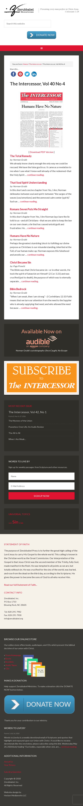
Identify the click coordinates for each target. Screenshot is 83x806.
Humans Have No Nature (24, 235)
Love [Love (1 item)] (10, 523)
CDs (7, 668)
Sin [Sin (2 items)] (15, 521)
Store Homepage (13, 655)
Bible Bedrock (18, 289)
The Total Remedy (21, 156)
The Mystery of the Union (20, 420)
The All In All (14, 433)
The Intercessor (35, 64)
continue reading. (35, 174)
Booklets (9, 662)
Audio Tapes (11, 665)
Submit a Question (12, 772)
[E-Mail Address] (41, 486)
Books (8, 658)
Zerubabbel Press (41, 10)
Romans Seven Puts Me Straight (29, 209)
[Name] (41, 476)
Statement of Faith (16, 544)
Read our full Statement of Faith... (20, 584)
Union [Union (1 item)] (21, 523)
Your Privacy (9, 765)
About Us (8, 761)
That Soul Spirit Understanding (28, 182)
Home (25, 64)
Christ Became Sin (20, 262)
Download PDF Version (41, 152)
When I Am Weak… (17, 439)
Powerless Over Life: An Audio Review (26, 427)
